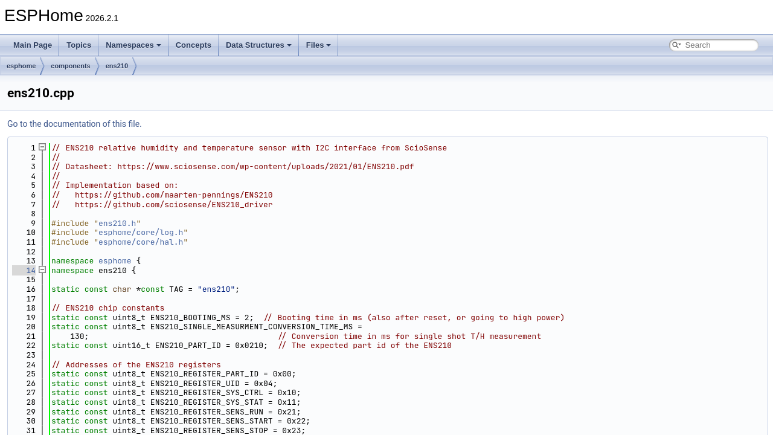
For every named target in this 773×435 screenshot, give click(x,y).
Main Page (32, 45)
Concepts (193, 45)
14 (24, 270)
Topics (78, 45)
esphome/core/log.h (140, 232)
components (70, 65)
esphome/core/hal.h (140, 242)
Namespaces (133, 45)
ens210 (117, 65)
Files (319, 45)
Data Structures (259, 45)
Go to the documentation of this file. (74, 124)
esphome (21, 65)
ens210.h (117, 223)
